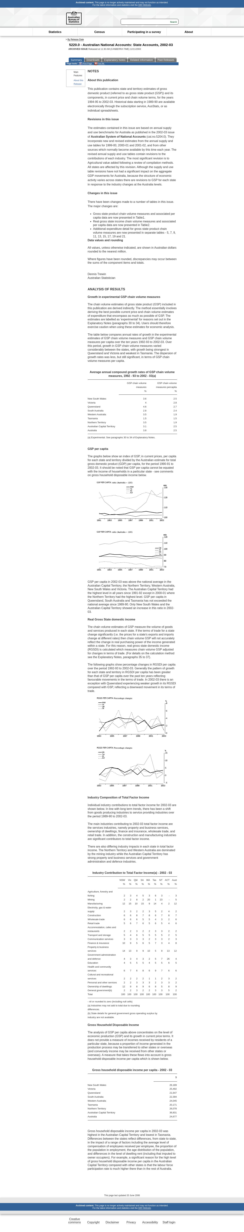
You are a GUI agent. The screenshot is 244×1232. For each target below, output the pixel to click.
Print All (99, 63)
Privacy (131, 1222)
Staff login (169, 1222)
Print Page (85, 63)
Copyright (93, 1222)
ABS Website (144, 5)
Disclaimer (112, 1222)
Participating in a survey (144, 32)
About (188, 32)
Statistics (54, 32)
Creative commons (74, 1221)
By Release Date (75, 39)
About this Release (78, 82)
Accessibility (150, 1222)
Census (99, 32)
